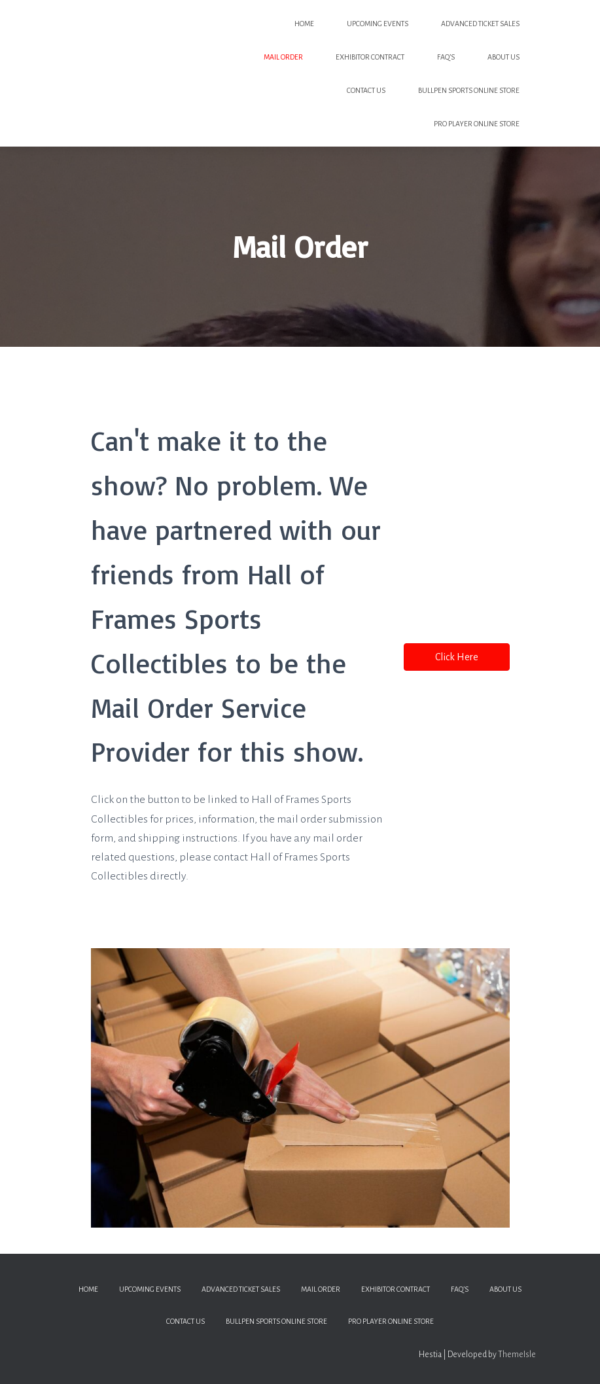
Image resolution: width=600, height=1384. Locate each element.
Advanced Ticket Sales (480, 23)
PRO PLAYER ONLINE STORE (477, 124)
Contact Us (366, 90)
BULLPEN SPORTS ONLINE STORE (469, 90)
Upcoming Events (377, 23)
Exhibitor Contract (370, 57)
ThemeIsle (517, 1354)
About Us (503, 57)
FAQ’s (446, 57)
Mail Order (283, 57)
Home (304, 23)
